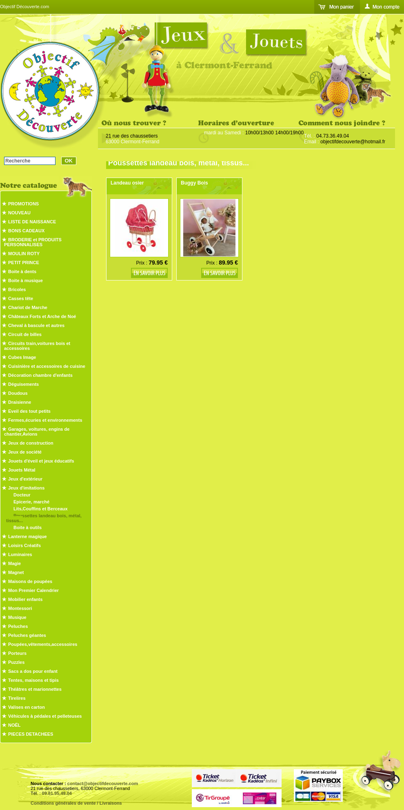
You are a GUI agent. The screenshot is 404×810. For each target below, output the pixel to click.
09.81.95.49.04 (57, 793)
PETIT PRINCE (23, 262)
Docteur (22, 494)
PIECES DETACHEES (30, 734)
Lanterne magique (27, 536)
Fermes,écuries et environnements (45, 420)
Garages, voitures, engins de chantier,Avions (36, 431)
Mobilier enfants (25, 599)
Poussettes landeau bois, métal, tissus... (44, 518)
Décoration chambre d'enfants (40, 375)
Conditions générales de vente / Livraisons (76, 803)
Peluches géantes (27, 635)
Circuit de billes (25, 334)
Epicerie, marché (31, 501)
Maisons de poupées (30, 581)
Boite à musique (25, 280)
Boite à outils (27, 527)
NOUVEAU (19, 212)
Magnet (16, 572)
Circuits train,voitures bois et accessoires (37, 346)
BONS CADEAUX (26, 230)
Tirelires (17, 698)
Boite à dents (22, 271)
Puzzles (16, 662)
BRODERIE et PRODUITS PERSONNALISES (33, 242)
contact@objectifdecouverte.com (102, 783)
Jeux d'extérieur (25, 478)
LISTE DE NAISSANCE (32, 221)
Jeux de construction (30, 443)
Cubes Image (22, 357)
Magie (14, 563)
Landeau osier (127, 183)
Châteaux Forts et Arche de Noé (42, 316)
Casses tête (20, 298)
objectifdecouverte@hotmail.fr (352, 142)
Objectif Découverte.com (24, 6)
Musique (17, 617)
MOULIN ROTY (24, 253)
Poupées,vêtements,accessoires (42, 644)
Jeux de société (25, 452)
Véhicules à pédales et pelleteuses (45, 716)
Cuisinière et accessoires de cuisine (46, 366)
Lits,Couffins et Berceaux (40, 508)
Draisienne (19, 402)
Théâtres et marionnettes (35, 689)
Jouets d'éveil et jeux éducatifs (41, 460)
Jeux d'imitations (26, 487)
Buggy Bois (194, 183)
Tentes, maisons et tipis (33, 680)
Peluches (18, 626)
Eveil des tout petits (29, 411)
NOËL (14, 725)
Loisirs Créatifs (24, 545)
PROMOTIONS (23, 203)
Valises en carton (26, 707)
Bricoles (17, 289)
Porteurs (17, 653)
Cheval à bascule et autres (36, 325)
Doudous (18, 393)
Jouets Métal (22, 469)
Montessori (20, 608)
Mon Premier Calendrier (33, 590)
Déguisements (23, 384)
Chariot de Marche (27, 307)
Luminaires (20, 554)
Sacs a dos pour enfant (33, 671)
